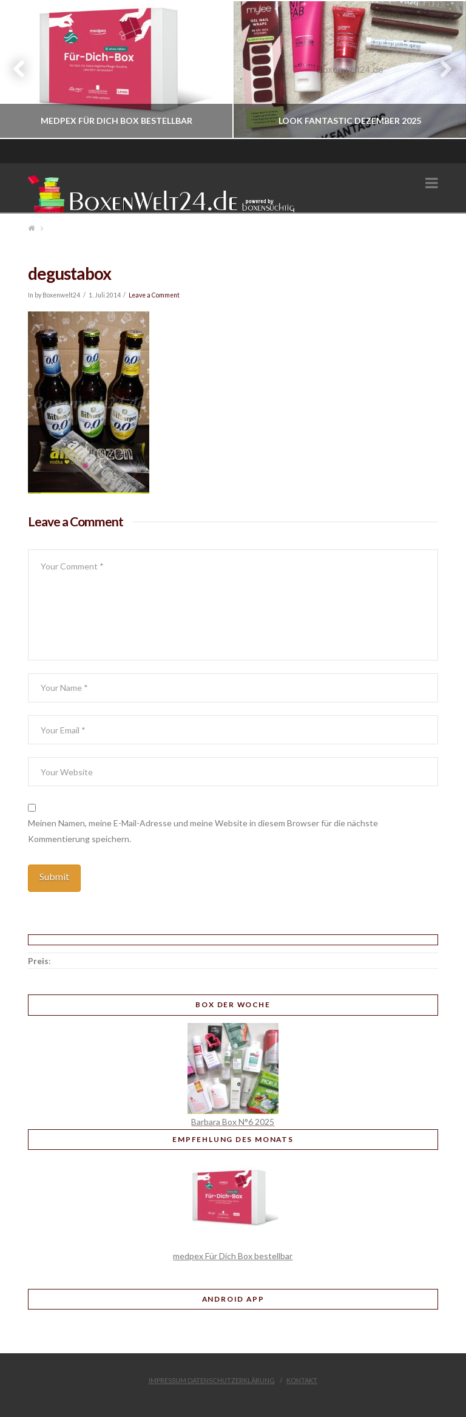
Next (440, 69)
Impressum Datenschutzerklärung (212, 1380)
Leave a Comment (154, 295)
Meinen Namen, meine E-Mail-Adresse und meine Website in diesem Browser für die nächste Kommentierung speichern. (203, 830)
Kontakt (301, 1380)
